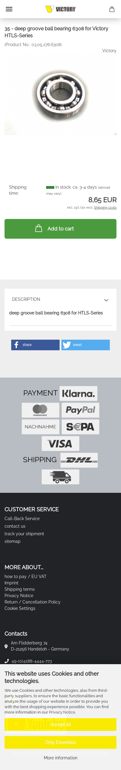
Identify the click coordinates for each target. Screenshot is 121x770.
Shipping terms (20, 589)
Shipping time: (18, 190)
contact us (15, 526)
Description (26, 299)
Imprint (11, 582)
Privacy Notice (62, 712)
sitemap (13, 541)
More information (60, 757)
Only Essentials (60, 742)
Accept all (61, 724)
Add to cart (54, 228)
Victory (109, 50)
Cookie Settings (20, 608)
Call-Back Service (22, 518)
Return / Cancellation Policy (32, 602)
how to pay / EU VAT (26, 576)
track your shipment (24, 533)
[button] (35, 345)
